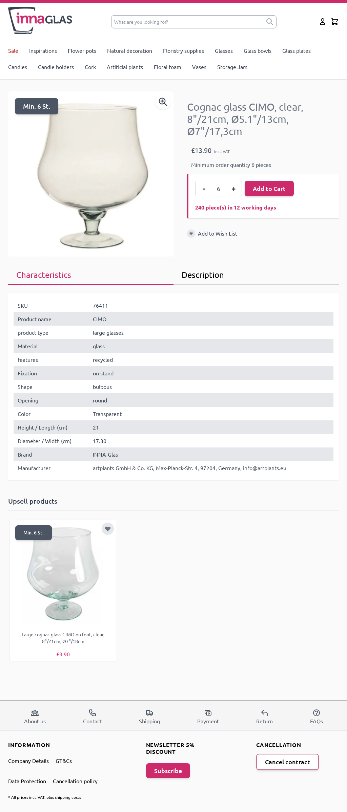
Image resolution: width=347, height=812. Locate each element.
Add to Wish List (217, 233)
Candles (17, 66)
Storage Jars (232, 66)
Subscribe (168, 770)
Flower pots (82, 50)
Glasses (224, 50)
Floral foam (167, 66)
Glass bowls (257, 50)
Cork (90, 66)
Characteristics (43, 275)
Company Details (28, 760)
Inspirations (43, 50)
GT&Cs (64, 760)
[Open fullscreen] (91, 174)
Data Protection (27, 780)
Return (264, 716)
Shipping (149, 716)
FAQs (316, 716)
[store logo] (40, 20)
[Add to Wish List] (191, 233)
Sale (13, 50)
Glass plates (296, 50)
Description (203, 275)
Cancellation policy (75, 780)
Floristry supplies (183, 50)
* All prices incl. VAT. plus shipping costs (44, 796)
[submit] (270, 21)
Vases (199, 66)
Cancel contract (287, 761)
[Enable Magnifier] (163, 102)
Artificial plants (125, 66)
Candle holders (56, 66)
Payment (208, 716)
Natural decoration (129, 50)
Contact (92, 716)
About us (35, 716)
